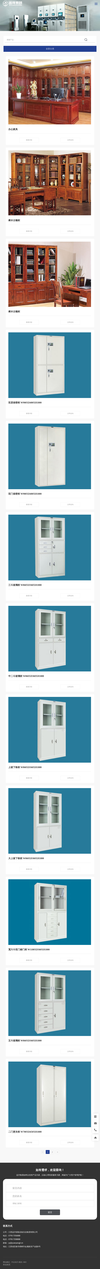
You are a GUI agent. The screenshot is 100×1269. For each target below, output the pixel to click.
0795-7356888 (14, 1236)
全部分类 (50, 49)
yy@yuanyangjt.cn (15, 1243)
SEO (24, 1262)
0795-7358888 (14, 1239)
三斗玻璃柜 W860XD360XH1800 (25, 585)
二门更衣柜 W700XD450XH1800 (25, 1132)
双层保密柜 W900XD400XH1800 (25, 402)
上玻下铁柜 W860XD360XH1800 (25, 767)
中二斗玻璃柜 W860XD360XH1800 (26, 676)
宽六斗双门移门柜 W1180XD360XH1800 (29, 949)
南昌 (20, 1262)
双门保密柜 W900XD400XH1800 (25, 494)
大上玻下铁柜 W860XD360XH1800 (26, 858)
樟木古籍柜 (14, 220)
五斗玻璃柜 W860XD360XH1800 (25, 1040)
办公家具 (13, 129)
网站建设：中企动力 (10, 1262)
